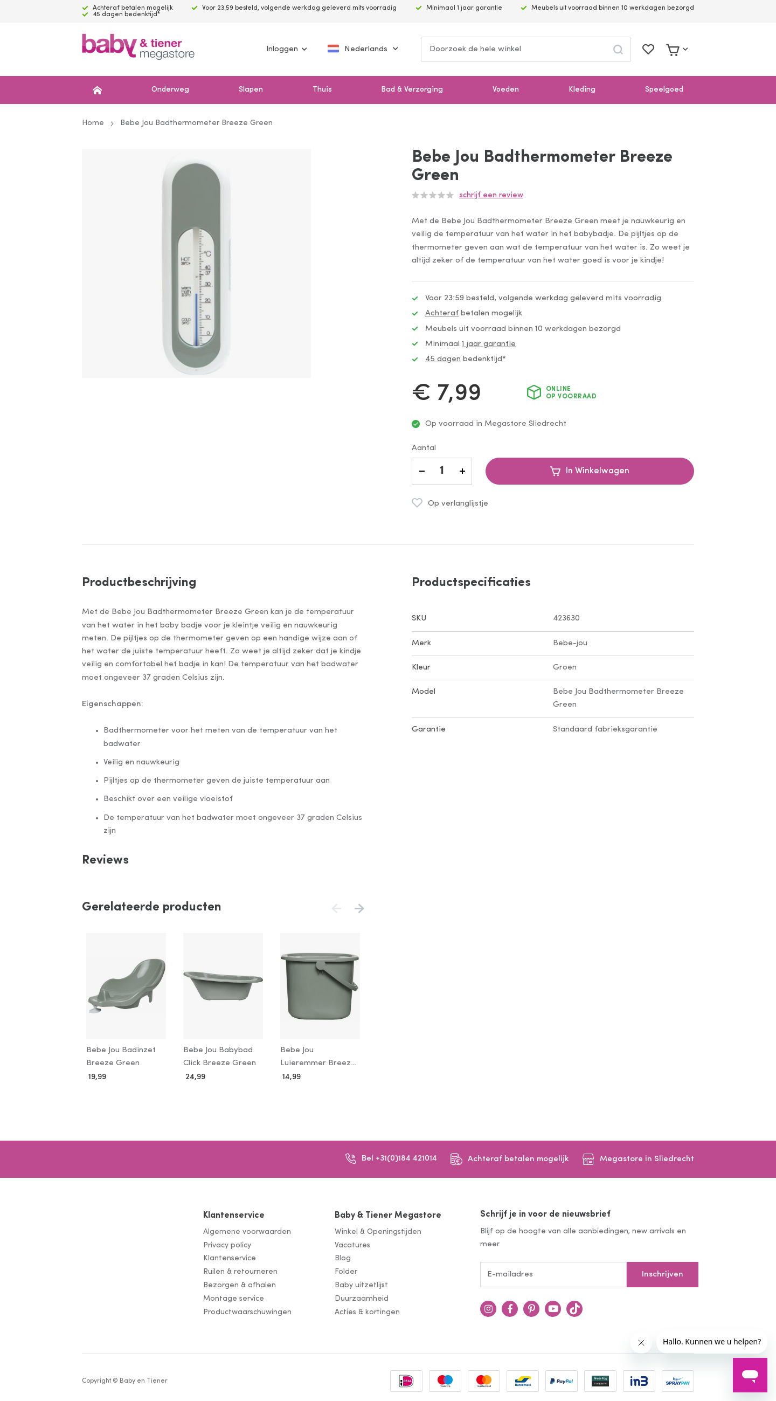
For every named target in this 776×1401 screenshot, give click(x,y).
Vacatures (352, 1243)
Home (93, 123)
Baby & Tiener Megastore (388, 1214)
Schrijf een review (491, 195)
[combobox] (525, 49)
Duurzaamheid (362, 1297)
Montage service (233, 1297)
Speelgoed (664, 90)
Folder (346, 1270)
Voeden (506, 90)
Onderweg (170, 90)
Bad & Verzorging (412, 90)
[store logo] (138, 49)
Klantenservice (234, 1214)
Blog (343, 1257)
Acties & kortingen (367, 1310)
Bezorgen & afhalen (239, 1284)
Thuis (322, 90)
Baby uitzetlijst (361, 1284)
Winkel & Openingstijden (378, 1230)
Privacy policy (227, 1243)
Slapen (251, 90)
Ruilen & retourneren (240, 1270)
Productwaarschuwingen (247, 1310)
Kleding (582, 90)
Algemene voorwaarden (247, 1230)
